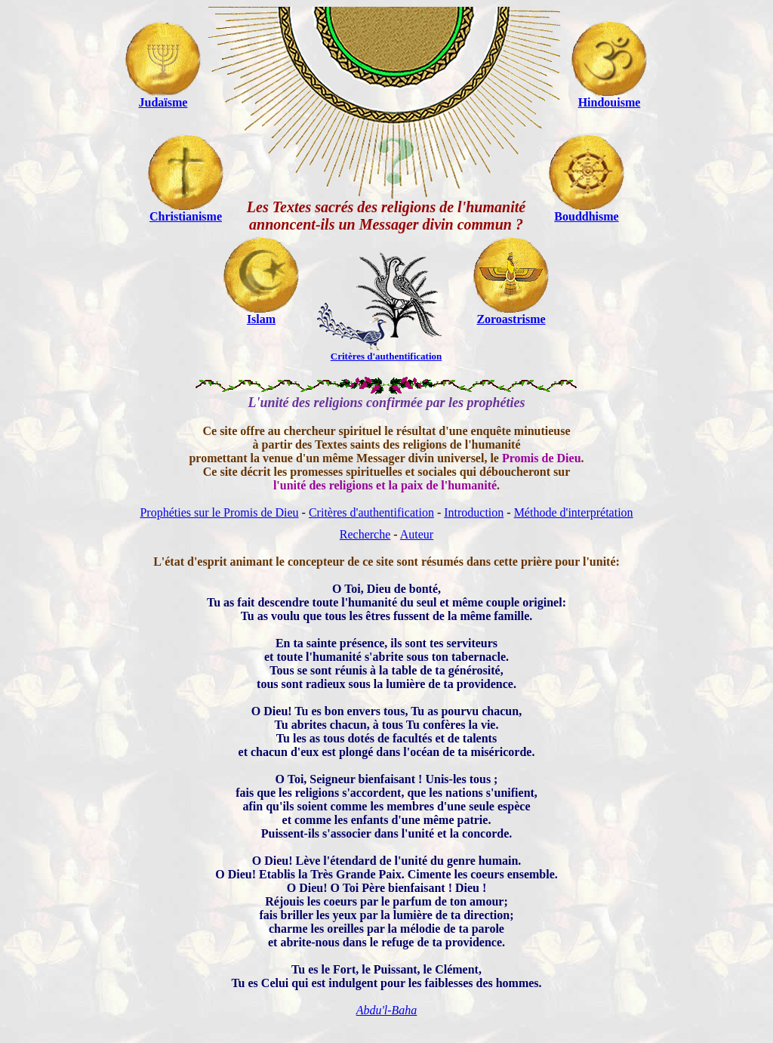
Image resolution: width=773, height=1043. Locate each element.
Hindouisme (609, 102)
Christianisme (185, 216)
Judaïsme (163, 102)
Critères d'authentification (371, 512)
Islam (261, 319)
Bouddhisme (586, 216)
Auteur (416, 534)
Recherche (365, 534)
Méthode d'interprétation (573, 512)
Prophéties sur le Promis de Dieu (219, 512)
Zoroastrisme (510, 319)
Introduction (474, 512)
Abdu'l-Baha (386, 1010)
